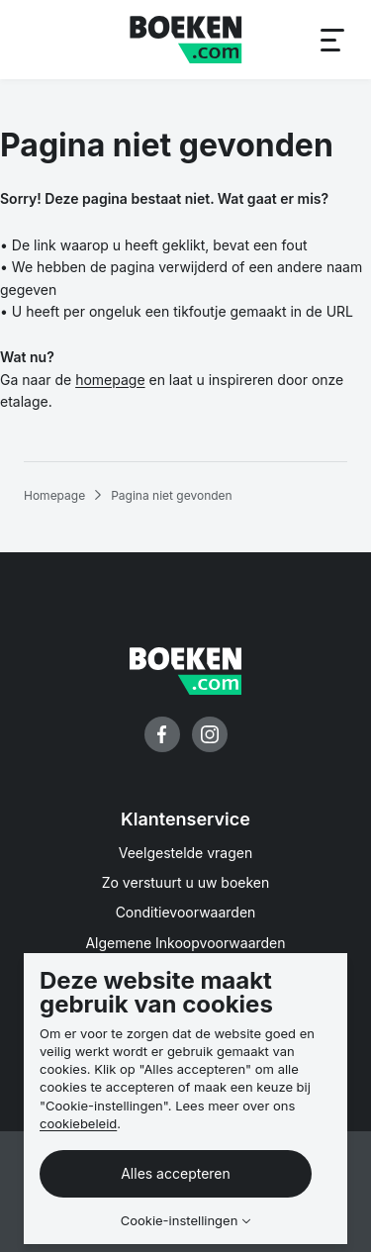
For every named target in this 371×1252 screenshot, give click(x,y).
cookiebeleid (78, 1123)
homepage (109, 379)
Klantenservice (185, 819)
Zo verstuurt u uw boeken (186, 882)
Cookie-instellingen (179, 1220)
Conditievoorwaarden (186, 912)
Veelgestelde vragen (186, 852)
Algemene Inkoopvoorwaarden (185, 942)
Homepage (54, 495)
